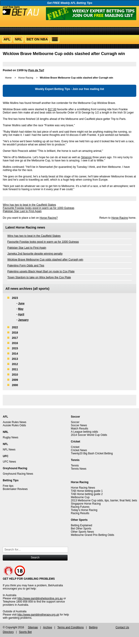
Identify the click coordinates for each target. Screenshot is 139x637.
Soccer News (79, 425)
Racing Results (80, 513)
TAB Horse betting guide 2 (87, 494)
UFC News (9, 461)
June (21, 303)
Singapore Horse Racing (86, 503)
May (20, 309)
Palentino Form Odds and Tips (25, 265)
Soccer (75, 422)
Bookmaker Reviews (15, 489)
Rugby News (10, 437)
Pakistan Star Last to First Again (22, 211)
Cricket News (79, 450)
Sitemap (33, 627)
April (21, 314)
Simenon (86, 157)
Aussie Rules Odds (14, 425)
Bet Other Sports (81, 528)
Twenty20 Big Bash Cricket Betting (92, 453)
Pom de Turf (36, 70)
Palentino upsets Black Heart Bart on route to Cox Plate (41, 271)
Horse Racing (25, 77)
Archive (47, 627)
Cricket (75, 447)
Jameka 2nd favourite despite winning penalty (35, 253)
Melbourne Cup (80, 497)
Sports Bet (25, 632)
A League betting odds (84, 431)
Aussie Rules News (14, 422)
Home (8, 77)
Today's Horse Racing (84, 510)
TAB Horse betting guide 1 (87, 490)
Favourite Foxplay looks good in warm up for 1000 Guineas (38, 208)
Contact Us (122, 627)
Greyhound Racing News (18, 473)
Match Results (79, 428)
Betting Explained (81, 525)
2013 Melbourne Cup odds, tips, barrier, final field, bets (104, 500)
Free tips (8, 485)
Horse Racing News (83, 487)
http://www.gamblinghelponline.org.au (40, 598)
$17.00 (52, 109)
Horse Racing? (49, 217)
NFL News (9, 449)
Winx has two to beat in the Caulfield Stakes (29, 204)
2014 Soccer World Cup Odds (89, 435)
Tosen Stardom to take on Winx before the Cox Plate (39, 277)
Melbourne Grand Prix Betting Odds (92, 535)
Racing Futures (80, 506)
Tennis (75, 465)
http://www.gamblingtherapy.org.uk (38, 614)
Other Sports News (82, 531)
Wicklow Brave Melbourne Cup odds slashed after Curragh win (45, 259)
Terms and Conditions (70, 627)
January (23, 319)
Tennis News (78, 468)
